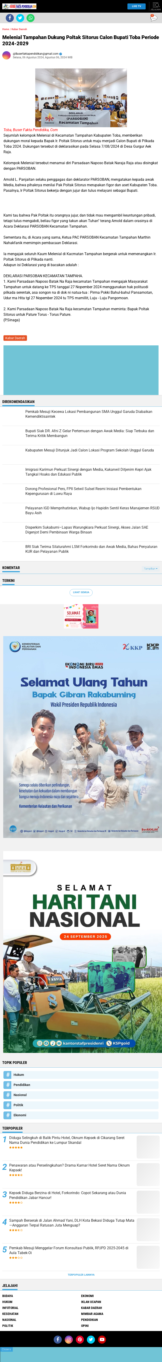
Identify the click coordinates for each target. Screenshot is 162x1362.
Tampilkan (150, 568)
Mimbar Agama (92, 1314)
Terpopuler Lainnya (81, 1274)
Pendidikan (22, 1085)
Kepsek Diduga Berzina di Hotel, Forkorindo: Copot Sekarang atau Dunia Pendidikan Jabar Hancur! (67, 1195)
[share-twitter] (20, 18)
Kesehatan (10, 1314)
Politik (18, 1105)
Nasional (20, 1095)
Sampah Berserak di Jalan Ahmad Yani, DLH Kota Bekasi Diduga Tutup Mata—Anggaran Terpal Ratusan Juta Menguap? (71, 1222)
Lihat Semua (81, 592)
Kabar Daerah (19, 29)
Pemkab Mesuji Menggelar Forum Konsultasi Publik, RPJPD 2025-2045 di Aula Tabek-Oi (68, 1250)
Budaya (7, 1296)
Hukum (19, 1075)
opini (85, 1326)
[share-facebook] (10, 18)
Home (5, 29)
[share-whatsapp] (31, 18)
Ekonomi (20, 1115)
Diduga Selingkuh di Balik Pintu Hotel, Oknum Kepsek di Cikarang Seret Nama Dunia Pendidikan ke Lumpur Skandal (66, 1140)
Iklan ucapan (91, 1302)
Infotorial (10, 1308)
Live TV (135, 6)
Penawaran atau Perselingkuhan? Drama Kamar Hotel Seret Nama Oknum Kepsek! (69, 1167)
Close (6, 1349)
